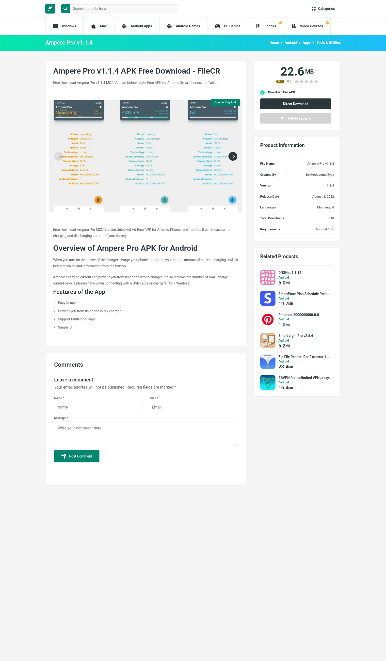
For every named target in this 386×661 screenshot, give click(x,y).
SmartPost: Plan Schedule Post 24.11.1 (305, 294)
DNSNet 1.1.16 (289, 273)
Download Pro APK (281, 92)
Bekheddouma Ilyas (320, 174)
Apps (307, 43)
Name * (59, 398)
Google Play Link (225, 102)
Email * (153, 398)
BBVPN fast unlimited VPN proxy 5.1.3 (305, 378)
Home (274, 43)
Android (291, 43)
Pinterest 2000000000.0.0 (298, 315)
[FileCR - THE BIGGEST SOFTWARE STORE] (50, 9)
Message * (61, 418)
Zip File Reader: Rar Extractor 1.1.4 (305, 357)
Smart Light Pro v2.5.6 (295, 336)
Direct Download (295, 104)
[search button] (65, 8)
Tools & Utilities (329, 43)
